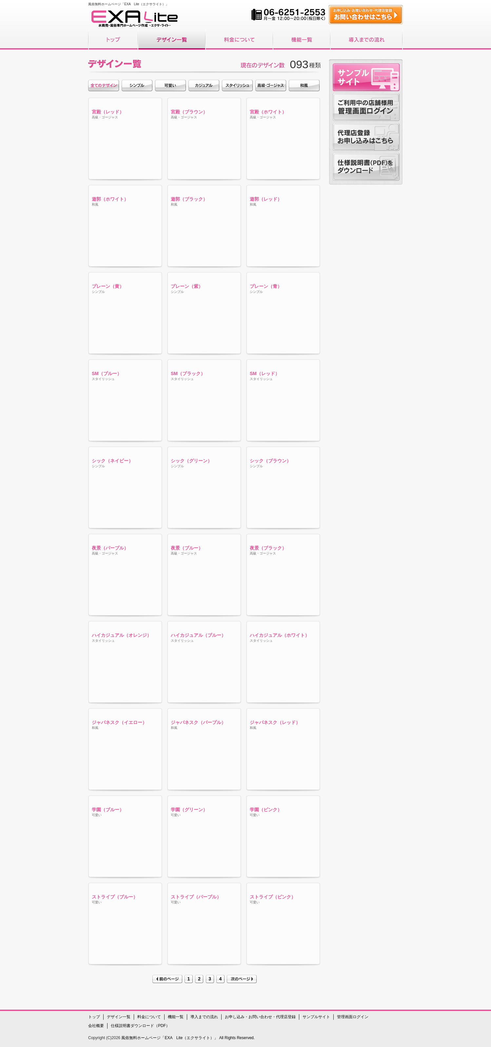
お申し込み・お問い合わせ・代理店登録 (260, 1017)
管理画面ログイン (352, 1017)
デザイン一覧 (118, 1017)
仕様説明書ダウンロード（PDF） (140, 1025)
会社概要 (96, 1025)
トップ (94, 1017)
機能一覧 (176, 1017)
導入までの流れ (204, 1017)
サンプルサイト (316, 1017)
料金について (149, 1017)
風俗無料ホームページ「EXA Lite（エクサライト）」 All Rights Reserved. (187, 1038)
